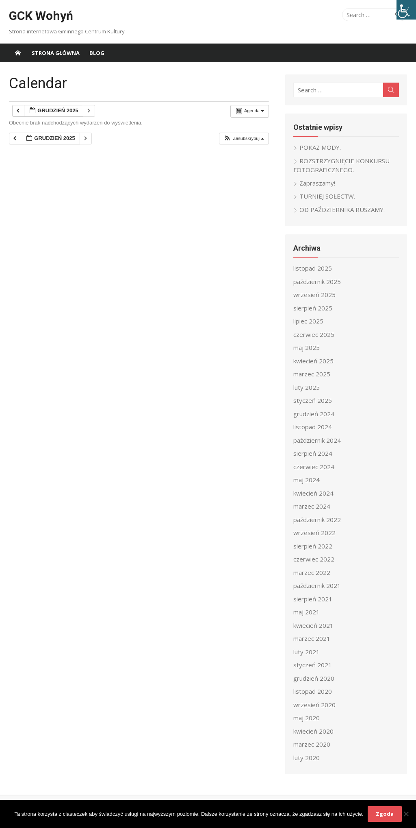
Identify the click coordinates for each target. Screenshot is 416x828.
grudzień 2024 (313, 414)
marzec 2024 (311, 506)
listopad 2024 (312, 427)
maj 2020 (306, 718)
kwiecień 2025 (313, 361)
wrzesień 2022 (314, 533)
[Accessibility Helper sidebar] (406, 10)
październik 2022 (317, 520)
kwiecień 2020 (313, 731)
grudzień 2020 (313, 678)
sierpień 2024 (312, 453)
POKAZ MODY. (320, 147)
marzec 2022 (311, 572)
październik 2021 (317, 585)
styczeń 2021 (312, 665)
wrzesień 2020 (314, 705)
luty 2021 (306, 652)
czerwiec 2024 (313, 467)
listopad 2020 (312, 691)
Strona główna (56, 53)
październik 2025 (317, 281)
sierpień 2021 (312, 599)
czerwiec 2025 (313, 334)
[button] (243, 138)
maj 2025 (306, 347)
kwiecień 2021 (313, 625)
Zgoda (385, 813)
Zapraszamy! (317, 183)
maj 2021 (306, 612)
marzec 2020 (311, 744)
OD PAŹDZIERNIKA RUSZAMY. (342, 209)
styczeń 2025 (312, 400)
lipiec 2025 (308, 321)
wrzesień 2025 (314, 295)
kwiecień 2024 (313, 493)
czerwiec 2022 (313, 559)
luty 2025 (306, 387)
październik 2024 (317, 440)
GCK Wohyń (41, 16)
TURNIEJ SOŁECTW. (327, 196)
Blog (96, 53)
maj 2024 (306, 480)
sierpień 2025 (312, 308)
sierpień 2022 (312, 546)
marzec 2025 (311, 374)
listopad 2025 (312, 268)
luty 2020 (306, 758)
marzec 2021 (311, 638)
